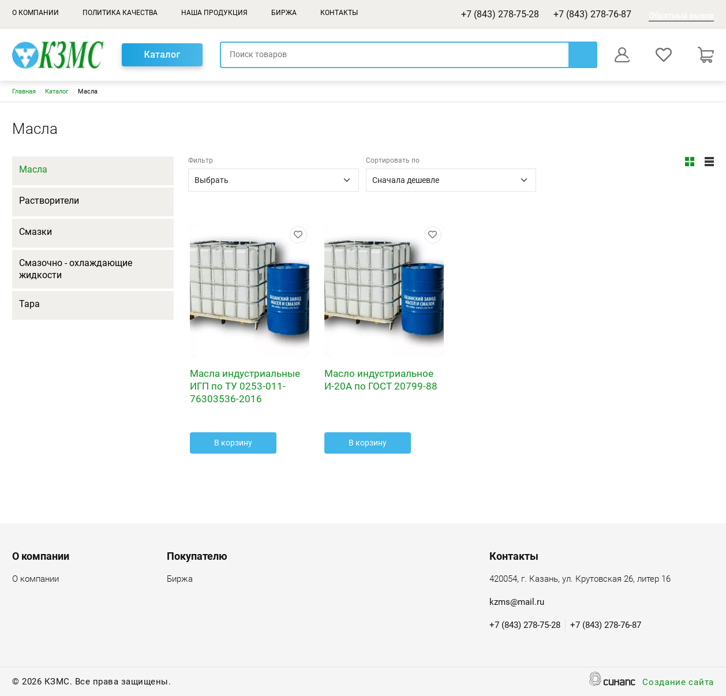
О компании (35, 13)
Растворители (49, 200)
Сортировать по (393, 160)
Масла (33, 169)
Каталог (162, 54)
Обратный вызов (681, 15)
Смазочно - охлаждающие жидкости (75, 269)
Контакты (339, 13)
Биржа (284, 13)
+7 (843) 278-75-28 (500, 14)
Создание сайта (678, 683)
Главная (24, 91)
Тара (29, 303)
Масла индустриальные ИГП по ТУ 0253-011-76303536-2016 (245, 386)
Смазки (35, 231)
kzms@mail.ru (516, 602)
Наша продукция (214, 13)
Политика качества (120, 13)
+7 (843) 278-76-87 (592, 14)
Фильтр (200, 160)
